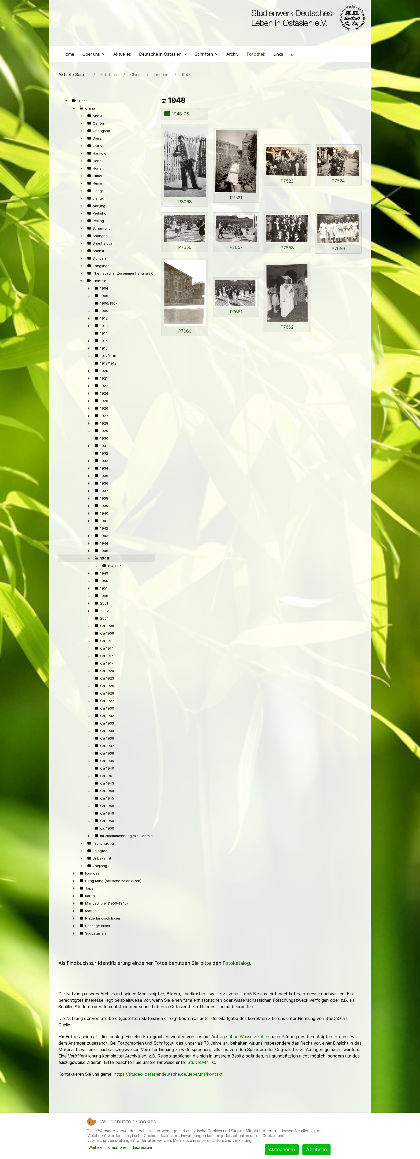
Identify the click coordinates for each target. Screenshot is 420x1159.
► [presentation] (81, 117)
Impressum (142, 1147)
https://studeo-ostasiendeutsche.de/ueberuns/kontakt (168, 1075)
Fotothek (256, 55)
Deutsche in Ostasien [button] (163, 55)
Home (68, 55)
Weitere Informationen (108, 1147)
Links (278, 55)
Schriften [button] (206, 55)
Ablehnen (316, 1149)
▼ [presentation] (66, 102)
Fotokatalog (236, 964)
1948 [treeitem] (104, 559)
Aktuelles (122, 55)
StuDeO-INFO (201, 1063)
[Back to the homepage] (307, 18)
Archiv (232, 55)
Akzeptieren (282, 1149)
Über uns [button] (93, 55)
